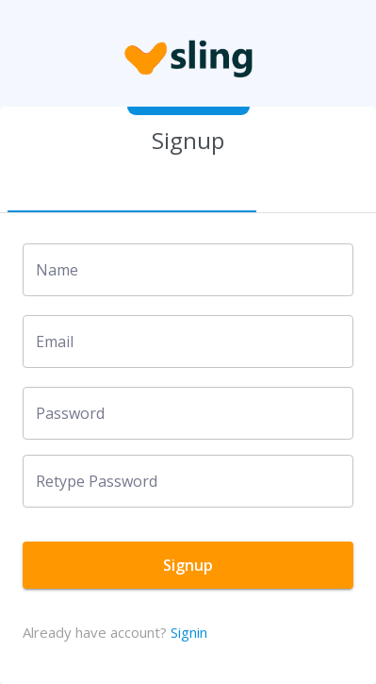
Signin (189, 632)
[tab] (132, 189)
